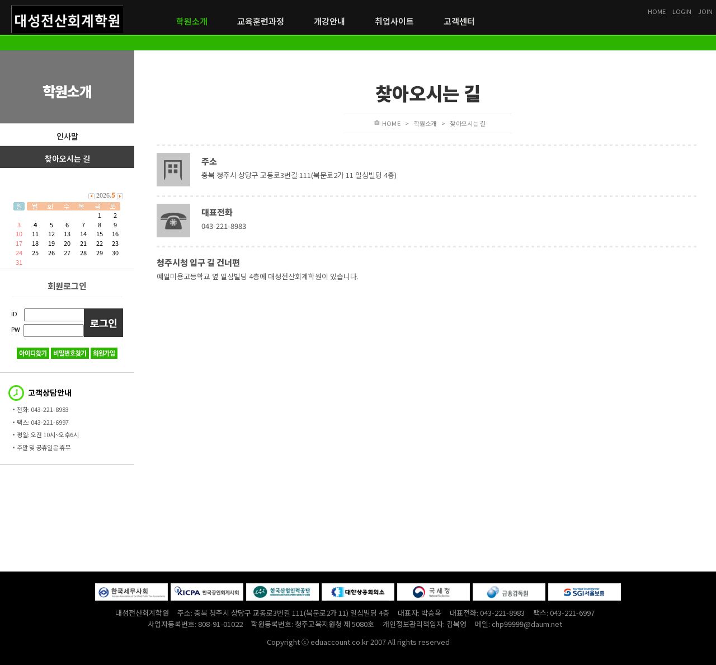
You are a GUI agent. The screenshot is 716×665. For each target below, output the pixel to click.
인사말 (67, 136)
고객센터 (459, 21)
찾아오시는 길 (67, 158)
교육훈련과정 (260, 21)
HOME (657, 11)
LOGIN (681, 11)
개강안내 (329, 21)
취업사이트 (394, 21)
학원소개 (192, 21)
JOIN (705, 11)
